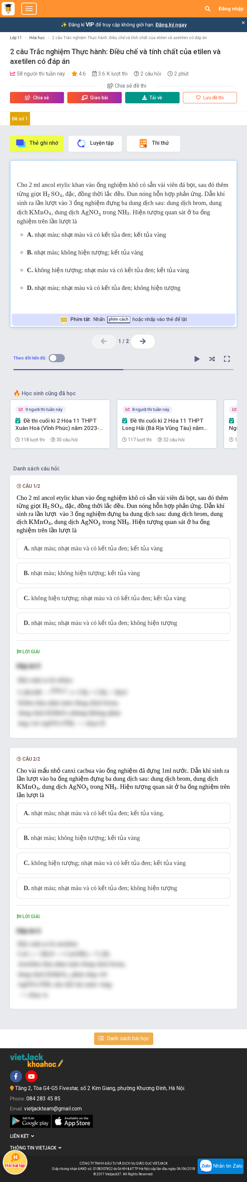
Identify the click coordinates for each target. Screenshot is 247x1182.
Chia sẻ (37, 97)
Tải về (152, 97)
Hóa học (37, 37)
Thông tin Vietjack (35, 1148)
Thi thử (153, 143)
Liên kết (22, 1136)
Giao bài (94, 97)
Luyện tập (95, 143)
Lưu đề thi (210, 97)
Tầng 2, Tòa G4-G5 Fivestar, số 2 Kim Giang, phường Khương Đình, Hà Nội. (100, 1088)
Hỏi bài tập (15, 1160)
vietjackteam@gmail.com (53, 1108)
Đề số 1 (20, 118)
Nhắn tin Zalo (221, 1166)
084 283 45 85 (43, 1098)
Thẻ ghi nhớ (36, 143)
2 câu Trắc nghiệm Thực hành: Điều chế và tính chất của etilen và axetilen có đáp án (129, 37)
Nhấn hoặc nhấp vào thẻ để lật (123, 320)
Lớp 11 (16, 37)
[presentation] (52, 194)
